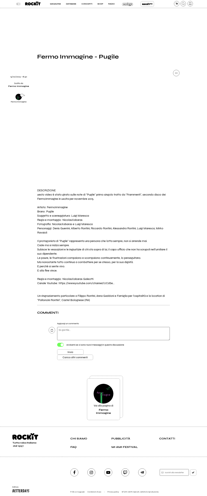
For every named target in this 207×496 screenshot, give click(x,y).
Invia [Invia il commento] (70, 352)
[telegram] (142, 472)
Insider (127, 4)
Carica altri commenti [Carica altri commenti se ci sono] (75, 357)
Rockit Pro (147, 4)
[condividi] (176, 73)
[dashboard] (190, 3)
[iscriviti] (193, 472)
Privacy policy (113, 492)
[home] (33, 4)
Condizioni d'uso (94, 492)
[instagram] (91, 472)
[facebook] (74, 472)
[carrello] (176, 3)
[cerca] (183, 3)
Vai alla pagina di (103, 399)
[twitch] (125, 472)
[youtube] (108, 472)
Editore (20, 489)
